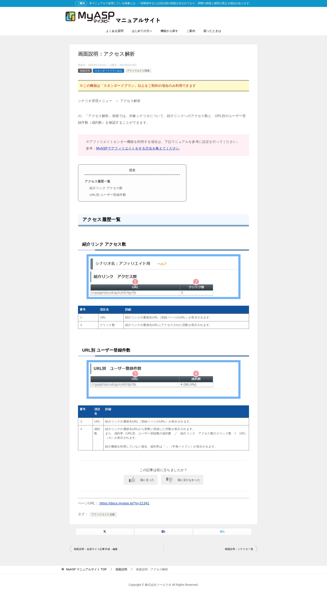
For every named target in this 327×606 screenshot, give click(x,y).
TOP (86, 569)
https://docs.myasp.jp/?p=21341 (124, 503)
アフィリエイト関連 (138, 70)
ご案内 (190, 31)
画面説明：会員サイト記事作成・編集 (96, 549)
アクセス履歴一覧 (97, 181)
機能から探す (169, 31)
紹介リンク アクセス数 (106, 188)
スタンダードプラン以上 (108, 70)
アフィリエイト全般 (103, 514)
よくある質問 (114, 31)
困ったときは (212, 31)
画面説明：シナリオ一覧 (239, 549)
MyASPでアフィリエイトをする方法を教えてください (138, 148)
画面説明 (85, 70)
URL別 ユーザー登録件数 (107, 194)
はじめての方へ (142, 31)
